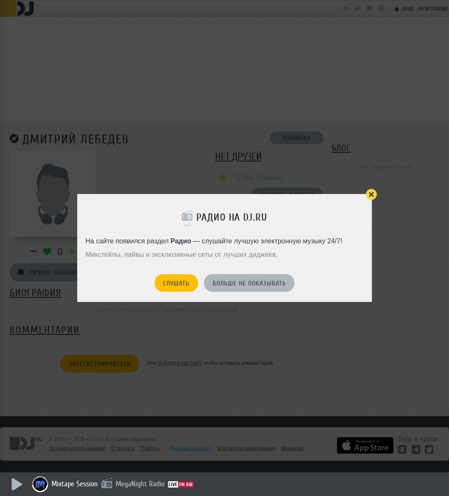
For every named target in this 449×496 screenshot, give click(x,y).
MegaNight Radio (140, 484)
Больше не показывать (249, 283)
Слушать (176, 283)
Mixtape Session (74, 484)
